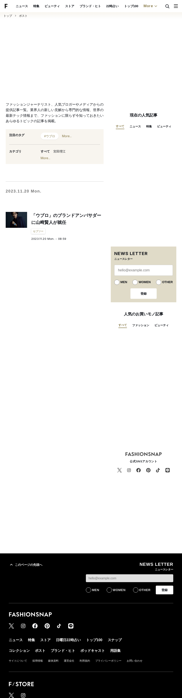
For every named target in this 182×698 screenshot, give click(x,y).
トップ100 (131, 6)
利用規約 (85, 660)
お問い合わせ (134, 660)
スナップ (115, 640)
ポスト (23, 15)
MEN (123, 282)
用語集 (115, 650)
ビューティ (52, 6)
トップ (7, 15)
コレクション (19, 650)
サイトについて (18, 660)
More (151, 6)
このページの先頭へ (25, 564)
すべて (45, 151)
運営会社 (69, 660)
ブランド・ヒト (90, 6)
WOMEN (145, 282)
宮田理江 (59, 151)
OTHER (167, 282)
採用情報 (37, 660)
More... (67, 136)
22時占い (112, 6)
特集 (36, 6)
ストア (69, 6)
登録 (143, 293)
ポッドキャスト (92, 650)
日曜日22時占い (68, 640)
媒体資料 (53, 660)
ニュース (22, 6)
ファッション (140, 325)
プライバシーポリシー (108, 660)
